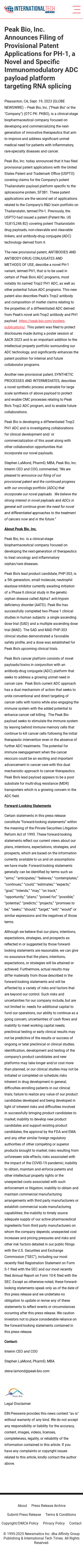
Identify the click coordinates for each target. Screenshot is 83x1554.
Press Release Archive (48, 1506)
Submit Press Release (24, 1514)
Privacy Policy (54, 1523)
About (22, 1506)
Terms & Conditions (60, 1514)
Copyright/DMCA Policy (20, 1523)
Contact (75, 1523)
